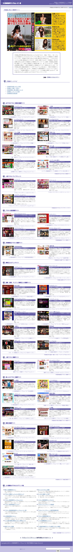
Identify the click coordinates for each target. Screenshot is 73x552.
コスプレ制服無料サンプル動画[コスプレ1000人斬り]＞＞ (56, 171)
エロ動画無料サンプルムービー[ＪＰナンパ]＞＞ (23, 405)
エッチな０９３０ (53, 119)
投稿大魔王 (17, 285)
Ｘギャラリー (52, 214)
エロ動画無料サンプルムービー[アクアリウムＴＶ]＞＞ (21, 238)
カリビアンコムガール (20, 195)
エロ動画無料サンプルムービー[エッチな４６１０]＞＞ (21, 130)
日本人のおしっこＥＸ (20, 311)
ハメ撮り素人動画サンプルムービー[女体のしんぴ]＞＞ (21, 418)
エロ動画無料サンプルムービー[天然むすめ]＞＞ (58, 143)
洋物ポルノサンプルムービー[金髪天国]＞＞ (59, 258)
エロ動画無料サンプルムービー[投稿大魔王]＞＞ (23, 296)
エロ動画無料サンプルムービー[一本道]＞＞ (59, 117)
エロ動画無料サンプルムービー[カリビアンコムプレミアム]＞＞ (19, 477)
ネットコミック (53, 265)
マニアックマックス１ (20, 298)
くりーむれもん (53, 380)
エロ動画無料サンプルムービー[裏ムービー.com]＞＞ (57, 464)
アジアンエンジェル (54, 426)
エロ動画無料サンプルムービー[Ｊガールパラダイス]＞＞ (21, 451)
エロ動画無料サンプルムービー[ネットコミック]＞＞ (57, 278)
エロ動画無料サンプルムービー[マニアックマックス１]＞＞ (20, 309)
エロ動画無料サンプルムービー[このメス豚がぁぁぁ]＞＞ (56, 324)
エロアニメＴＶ (18, 267)
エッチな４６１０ (18, 119)
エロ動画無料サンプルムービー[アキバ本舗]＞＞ (23, 143)
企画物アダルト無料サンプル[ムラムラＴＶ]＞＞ (23, 171)
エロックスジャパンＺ (20, 213)
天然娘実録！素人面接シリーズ (15, 90)
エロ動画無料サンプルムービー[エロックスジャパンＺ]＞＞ (20, 226)
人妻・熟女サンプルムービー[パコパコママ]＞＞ (23, 157)
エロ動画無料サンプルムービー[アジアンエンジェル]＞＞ (56, 438)
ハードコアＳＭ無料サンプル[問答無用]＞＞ (59, 338)
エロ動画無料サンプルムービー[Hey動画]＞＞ (24, 391)
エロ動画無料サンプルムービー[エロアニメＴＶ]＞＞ (22, 277)
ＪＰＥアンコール (53, 299)
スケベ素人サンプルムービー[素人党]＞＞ (25, 464)
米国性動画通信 (18, 246)
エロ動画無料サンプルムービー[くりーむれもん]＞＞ (57, 391)
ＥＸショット (52, 180)
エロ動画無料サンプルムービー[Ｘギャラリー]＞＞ (58, 225)
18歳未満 (71, 7)
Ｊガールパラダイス (19, 440)
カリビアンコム (18, 106)
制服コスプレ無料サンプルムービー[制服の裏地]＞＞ (57, 405)
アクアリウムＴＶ (18, 228)
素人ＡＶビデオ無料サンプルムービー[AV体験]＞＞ (57, 418)
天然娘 (6, 10)
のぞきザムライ (53, 285)
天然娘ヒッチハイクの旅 (13, 91)
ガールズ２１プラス (54, 360)
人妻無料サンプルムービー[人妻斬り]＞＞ (25, 338)
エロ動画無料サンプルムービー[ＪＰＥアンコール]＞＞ (57, 309)
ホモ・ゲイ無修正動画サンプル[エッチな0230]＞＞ (58, 352)
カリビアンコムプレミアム (21, 466)
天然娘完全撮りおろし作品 (14, 86)
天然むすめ (52, 132)
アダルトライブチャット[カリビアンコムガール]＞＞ (22, 205)
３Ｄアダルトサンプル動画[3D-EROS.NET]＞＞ (59, 451)
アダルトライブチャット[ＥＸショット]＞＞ (59, 192)
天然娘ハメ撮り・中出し (13, 88)
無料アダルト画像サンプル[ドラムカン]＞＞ (24, 372)
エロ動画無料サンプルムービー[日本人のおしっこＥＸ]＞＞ (20, 324)
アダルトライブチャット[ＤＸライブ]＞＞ (25, 192)
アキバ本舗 (17, 132)
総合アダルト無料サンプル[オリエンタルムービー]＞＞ (57, 238)
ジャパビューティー (19, 427)
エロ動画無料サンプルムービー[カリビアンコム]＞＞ (22, 117)
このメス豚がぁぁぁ (54, 311)
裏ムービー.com (53, 454)
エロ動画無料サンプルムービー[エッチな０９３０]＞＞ (57, 130)
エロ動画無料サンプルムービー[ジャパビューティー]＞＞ (21, 437)
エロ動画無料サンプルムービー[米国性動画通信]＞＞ (22, 257)
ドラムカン (17, 361)
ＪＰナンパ (17, 394)
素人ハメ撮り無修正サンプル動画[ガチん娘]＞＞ (58, 157)
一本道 (51, 106)
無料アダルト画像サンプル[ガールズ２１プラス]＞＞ (57, 372)
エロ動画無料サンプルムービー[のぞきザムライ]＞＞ (57, 296)
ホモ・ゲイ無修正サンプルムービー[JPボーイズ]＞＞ (22, 352)
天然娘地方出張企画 (12, 93)
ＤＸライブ (17, 179)
